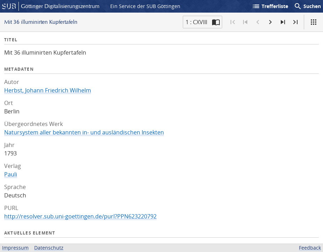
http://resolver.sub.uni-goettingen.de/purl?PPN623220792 (80, 216)
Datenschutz (48, 247)
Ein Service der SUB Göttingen (145, 6)
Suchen (307, 6)
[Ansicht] (313, 22)
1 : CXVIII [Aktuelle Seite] (196, 22)
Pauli (10, 174)
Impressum (15, 247)
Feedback (310, 247)
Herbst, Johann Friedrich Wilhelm (47, 90)
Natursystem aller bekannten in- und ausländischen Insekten (84, 132)
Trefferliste (270, 6)
